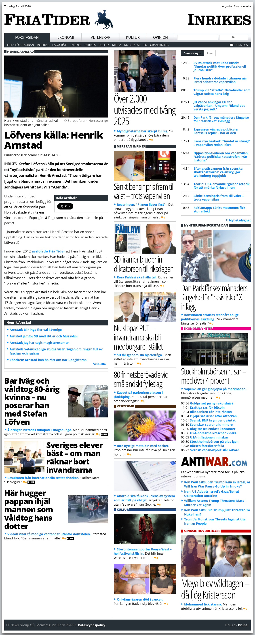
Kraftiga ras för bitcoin (207, 407)
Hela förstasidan (20, 45)
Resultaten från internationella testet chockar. (43, 478)
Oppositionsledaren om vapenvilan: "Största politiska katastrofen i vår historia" (221, 156)
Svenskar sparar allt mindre (211, 424)
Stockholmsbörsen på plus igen (214, 441)
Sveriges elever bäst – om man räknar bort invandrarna (74, 457)
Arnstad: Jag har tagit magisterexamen (39, 342)
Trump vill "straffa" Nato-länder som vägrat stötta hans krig (222, 92)
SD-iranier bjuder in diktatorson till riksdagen (144, 263)
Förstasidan (27, 37)
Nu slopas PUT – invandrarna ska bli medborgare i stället (138, 337)
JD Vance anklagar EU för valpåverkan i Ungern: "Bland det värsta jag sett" (219, 105)
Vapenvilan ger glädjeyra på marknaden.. (215, 389)
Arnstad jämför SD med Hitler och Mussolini (44, 336)
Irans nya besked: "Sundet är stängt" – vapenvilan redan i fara (222, 143)
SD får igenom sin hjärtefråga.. (140, 355)
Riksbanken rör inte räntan (211, 412)
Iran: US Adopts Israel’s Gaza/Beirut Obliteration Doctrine (211, 493)
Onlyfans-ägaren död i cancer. (140, 599)
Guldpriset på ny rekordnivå (211, 403)
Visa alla (99, 364)
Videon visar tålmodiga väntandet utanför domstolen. (49, 534)
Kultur (133, 37)
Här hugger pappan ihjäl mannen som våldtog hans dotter (28, 509)
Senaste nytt (194, 52)
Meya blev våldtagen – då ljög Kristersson (215, 589)
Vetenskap (100, 37)
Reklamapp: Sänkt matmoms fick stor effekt (219, 209)
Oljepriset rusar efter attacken (213, 416)
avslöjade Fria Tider (48, 251)
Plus (210, 53)
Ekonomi (65, 37)
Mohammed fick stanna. (203, 604)
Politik (104, 45)
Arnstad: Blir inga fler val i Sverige (36, 329)
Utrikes (90, 45)
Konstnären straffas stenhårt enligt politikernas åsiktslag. (209, 317)
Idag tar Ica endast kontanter (212, 429)
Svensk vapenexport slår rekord (214, 450)
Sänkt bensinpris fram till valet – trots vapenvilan (219, 197)
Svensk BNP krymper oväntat (213, 420)
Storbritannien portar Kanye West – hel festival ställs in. (143, 551)
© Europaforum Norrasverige (86, 120)
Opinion (160, 37)
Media (116, 45)
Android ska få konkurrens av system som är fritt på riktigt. (144, 498)
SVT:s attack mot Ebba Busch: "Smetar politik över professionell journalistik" (220, 66)
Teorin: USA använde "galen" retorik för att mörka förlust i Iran (222, 186)
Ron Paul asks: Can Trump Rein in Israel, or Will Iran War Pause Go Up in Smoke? (217, 484)
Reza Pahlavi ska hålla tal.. (137, 277)
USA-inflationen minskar (209, 437)
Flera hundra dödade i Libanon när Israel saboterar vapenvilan (220, 80)
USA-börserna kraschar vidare (213, 433)
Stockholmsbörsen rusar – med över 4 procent (214, 375)
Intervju (43, 45)
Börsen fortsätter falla (207, 446)
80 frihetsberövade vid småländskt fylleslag (141, 378)
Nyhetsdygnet (240, 220)
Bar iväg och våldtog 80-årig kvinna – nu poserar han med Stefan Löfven (31, 401)
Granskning (159, 45)
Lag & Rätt (60, 45)
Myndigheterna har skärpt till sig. (142, 131)
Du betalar (132, 45)
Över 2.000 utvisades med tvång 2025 (144, 109)
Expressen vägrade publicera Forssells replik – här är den (216, 131)
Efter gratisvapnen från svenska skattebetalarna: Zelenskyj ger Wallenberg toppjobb (218, 172)
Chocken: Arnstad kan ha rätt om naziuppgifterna (48, 360)
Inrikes (76, 45)
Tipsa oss (241, 45)
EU (145, 45)
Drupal (243, 625)
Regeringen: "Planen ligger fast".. (142, 204)
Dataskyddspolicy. (92, 625)
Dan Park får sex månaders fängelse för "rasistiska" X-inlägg (221, 119)
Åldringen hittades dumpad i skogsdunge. (39, 430)
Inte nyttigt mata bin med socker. (143, 446)
